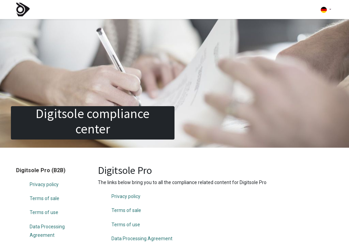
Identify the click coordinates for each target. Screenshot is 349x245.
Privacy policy (44, 184)
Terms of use (44, 212)
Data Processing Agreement (141, 238)
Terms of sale (44, 198)
